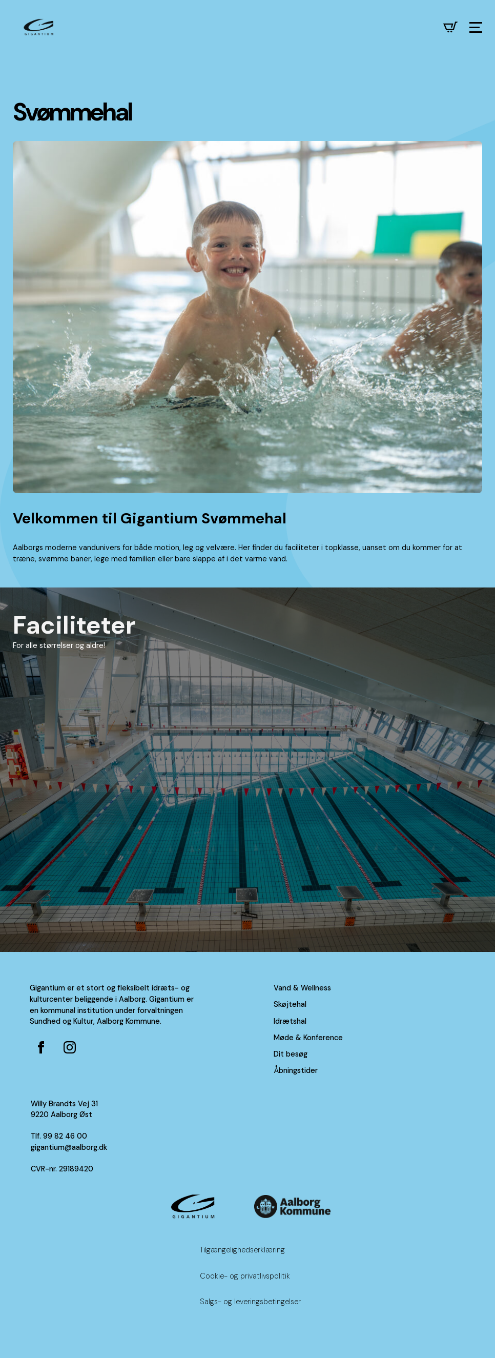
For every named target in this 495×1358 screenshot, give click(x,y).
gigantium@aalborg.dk (69, 1147)
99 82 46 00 (65, 1136)
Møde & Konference (308, 1037)
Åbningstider (296, 1070)
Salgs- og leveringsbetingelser (250, 1301)
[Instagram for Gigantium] (69, 1047)
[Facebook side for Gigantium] (41, 1047)
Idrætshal (290, 1021)
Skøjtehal (290, 1004)
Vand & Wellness (302, 987)
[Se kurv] (450, 27)
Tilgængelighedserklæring (242, 1249)
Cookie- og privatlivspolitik (245, 1276)
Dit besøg (290, 1054)
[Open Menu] (475, 27)
